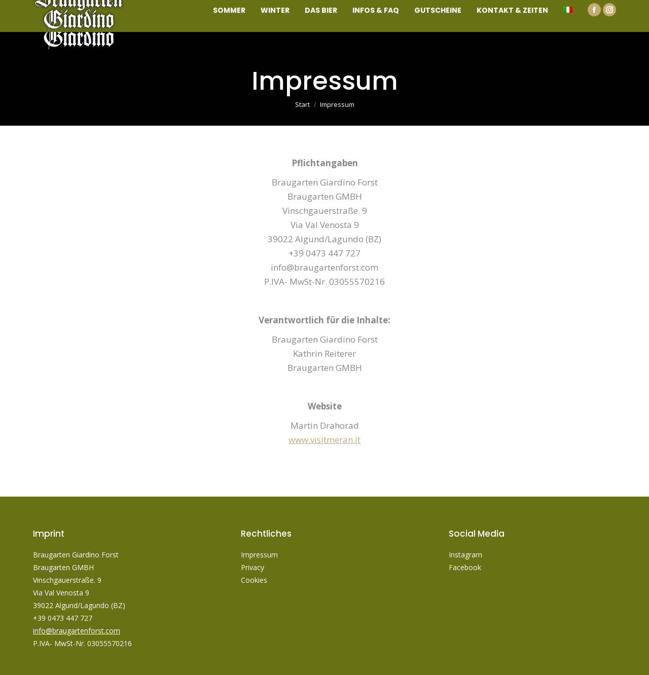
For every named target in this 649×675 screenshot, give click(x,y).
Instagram (465, 554)
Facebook (465, 567)
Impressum (259, 554)
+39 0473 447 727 (62, 618)
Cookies (254, 580)
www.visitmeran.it (324, 439)
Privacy (253, 567)
